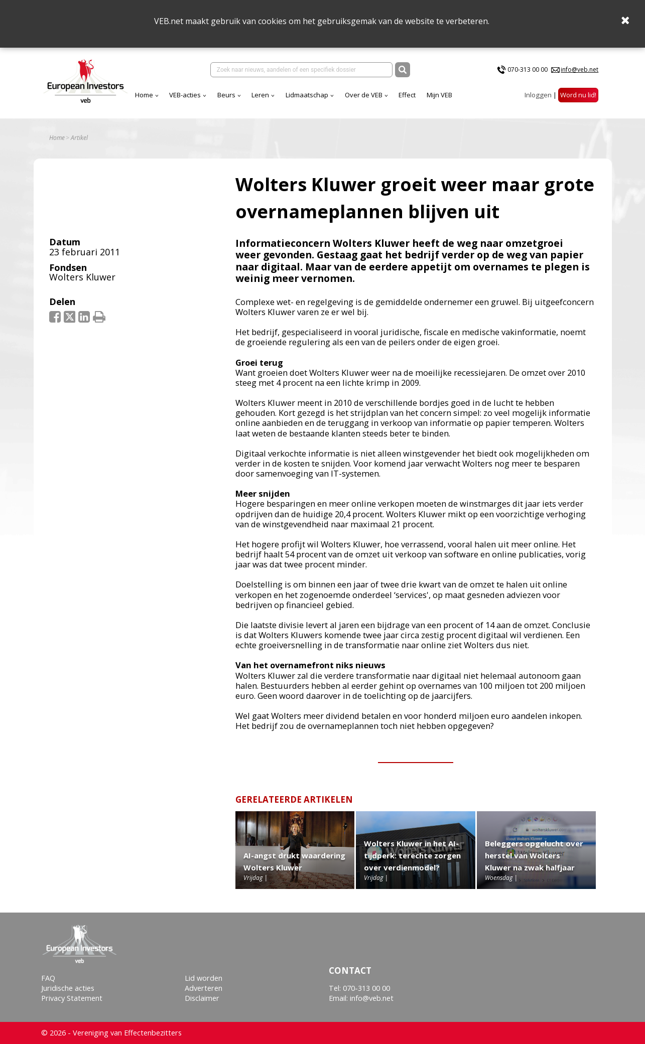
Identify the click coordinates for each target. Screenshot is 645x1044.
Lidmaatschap (307, 94)
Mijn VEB (439, 94)
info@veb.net (579, 69)
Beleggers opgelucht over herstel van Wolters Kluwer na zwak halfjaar (534, 855)
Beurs (226, 94)
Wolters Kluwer (82, 277)
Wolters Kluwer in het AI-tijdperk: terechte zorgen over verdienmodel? (412, 855)
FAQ (48, 978)
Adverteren (203, 988)
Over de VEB (363, 94)
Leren (260, 94)
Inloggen (538, 94)
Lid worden (203, 978)
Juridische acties (67, 988)
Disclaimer (202, 998)
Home (144, 94)
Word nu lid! (578, 94)
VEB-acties (185, 94)
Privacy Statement (71, 998)
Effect (407, 94)
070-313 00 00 (527, 69)
